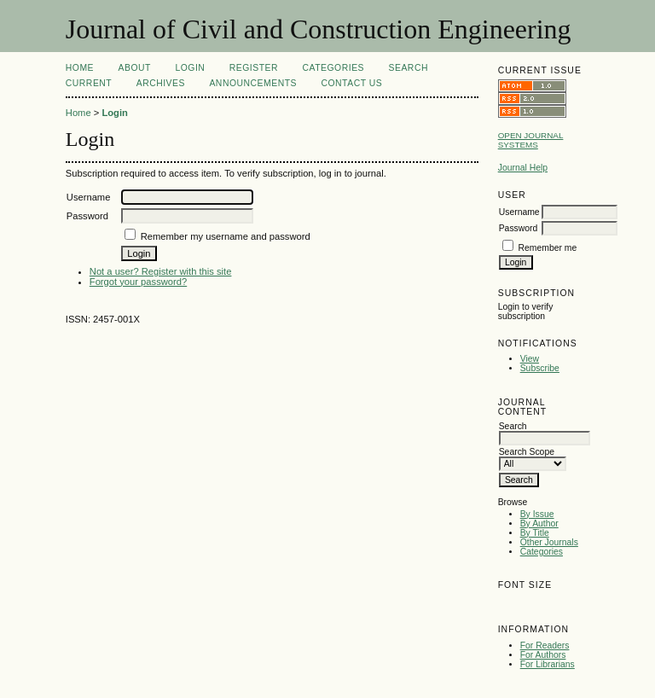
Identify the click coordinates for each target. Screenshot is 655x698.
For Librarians (547, 664)
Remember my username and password (225, 236)
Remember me (548, 248)
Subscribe (539, 368)
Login (190, 68)
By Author (539, 523)
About (135, 68)
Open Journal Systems (531, 140)
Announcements (253, 83)
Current (89, 83)
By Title (534, 533)
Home (80, 68)
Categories (541, 551)
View (529, 359)
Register (253, 68)
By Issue (537, 514)
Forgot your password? (138, 281)
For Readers (545, 645)
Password (518, 228)
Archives (160, 83)
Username (519, 212)
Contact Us (351, 83)
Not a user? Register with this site (161, 271)
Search (408, 68)
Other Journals (549, 542)
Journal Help (523, 167)
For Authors (543, 655)
